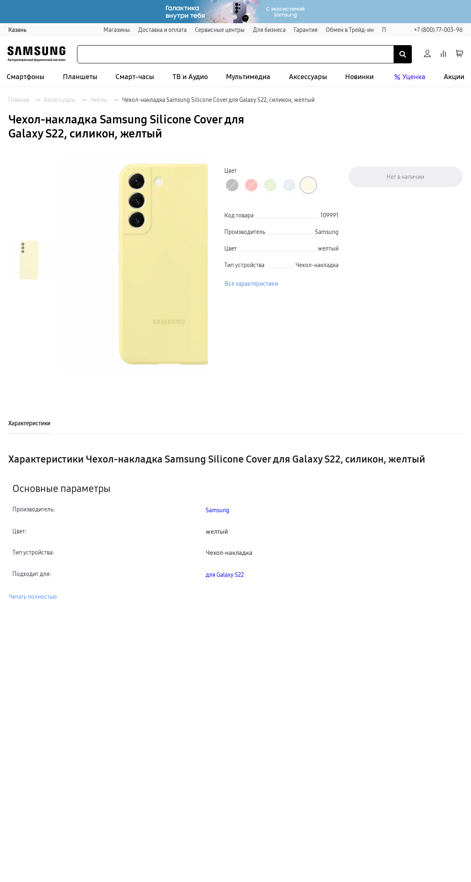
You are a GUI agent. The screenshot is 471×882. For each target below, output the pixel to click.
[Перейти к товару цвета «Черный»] (232, 185)
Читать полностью (33, 596)
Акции (454, 76)
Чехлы (98, 100)
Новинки (359, 76)
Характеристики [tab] (29, 423)
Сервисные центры (220, 30)
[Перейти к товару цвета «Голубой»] (289, 185)
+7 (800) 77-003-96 (438, 30)
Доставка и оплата (162, 30)
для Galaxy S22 (225, 574)
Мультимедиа (248, 76)
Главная (18, 100)
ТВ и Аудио (190, 76)
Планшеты (80, 76)
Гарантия (305, 30)
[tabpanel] (235, 527)
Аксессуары (308, 76)
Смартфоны (25, 76)
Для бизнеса (269, 30)
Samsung (217, 510)
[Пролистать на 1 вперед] (30, 354)
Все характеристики (251, 283)
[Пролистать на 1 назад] (30, 165)
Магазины (116, 30)
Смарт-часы (134, 76)
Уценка (408, 77)
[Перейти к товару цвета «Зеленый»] (270, 185)
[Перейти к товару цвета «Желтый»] (308, 185)
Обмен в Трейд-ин (350, 30)
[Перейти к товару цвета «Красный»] (251, 185)
